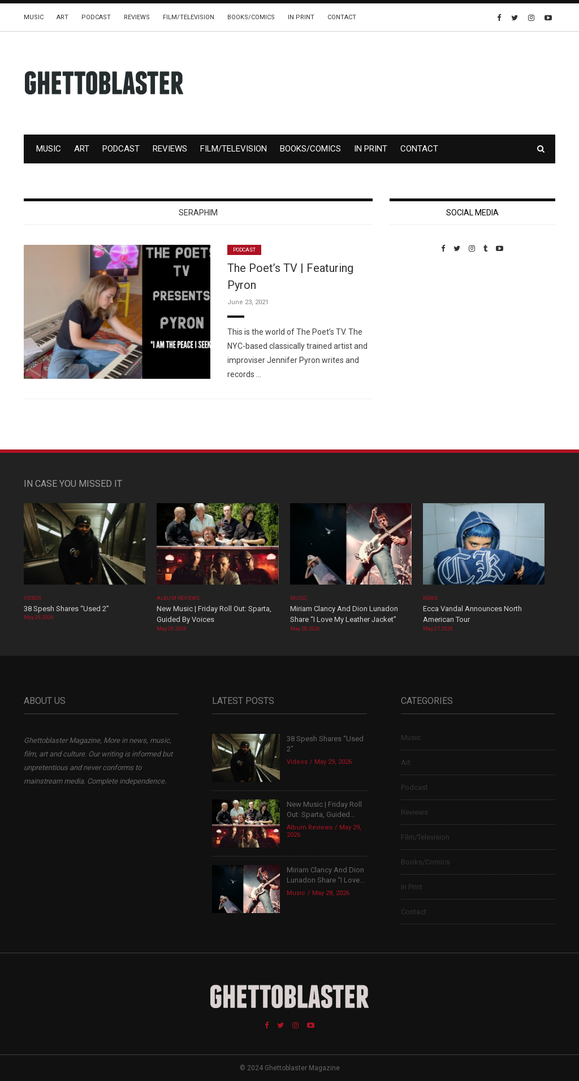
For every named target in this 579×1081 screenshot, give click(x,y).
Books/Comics (251, 17)
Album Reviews (178, 598)
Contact (341, 17)
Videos (32, 598)
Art (62, 17)
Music (34, 17)
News (430, 598)
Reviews (137, 17)
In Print (301, 17)
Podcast (96, 17)
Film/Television (188, 17)
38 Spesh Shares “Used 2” (66, 608)
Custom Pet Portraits (423, 330)
